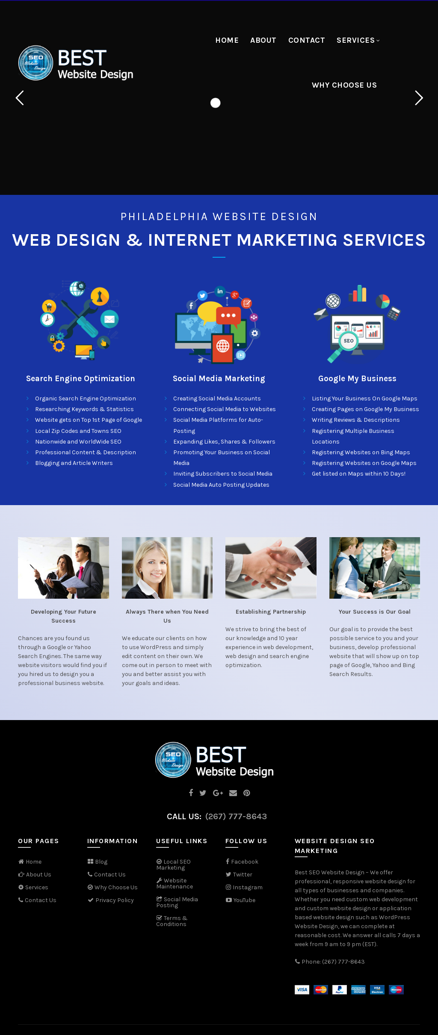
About (263, 40)
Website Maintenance (174, 883)
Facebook (244, 861)
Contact (307, 40)
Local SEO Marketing (173, 864)
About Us (38, 874)
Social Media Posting (177, 902)
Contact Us (40, 900)
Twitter (242, 874)
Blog (101, 861)
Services (356, 40)
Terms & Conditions (172, 921)
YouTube (240, 900)
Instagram (248, 887)
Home (227, 40)
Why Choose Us (344, 85)
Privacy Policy (110, 900)
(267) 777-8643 (236, 816)
